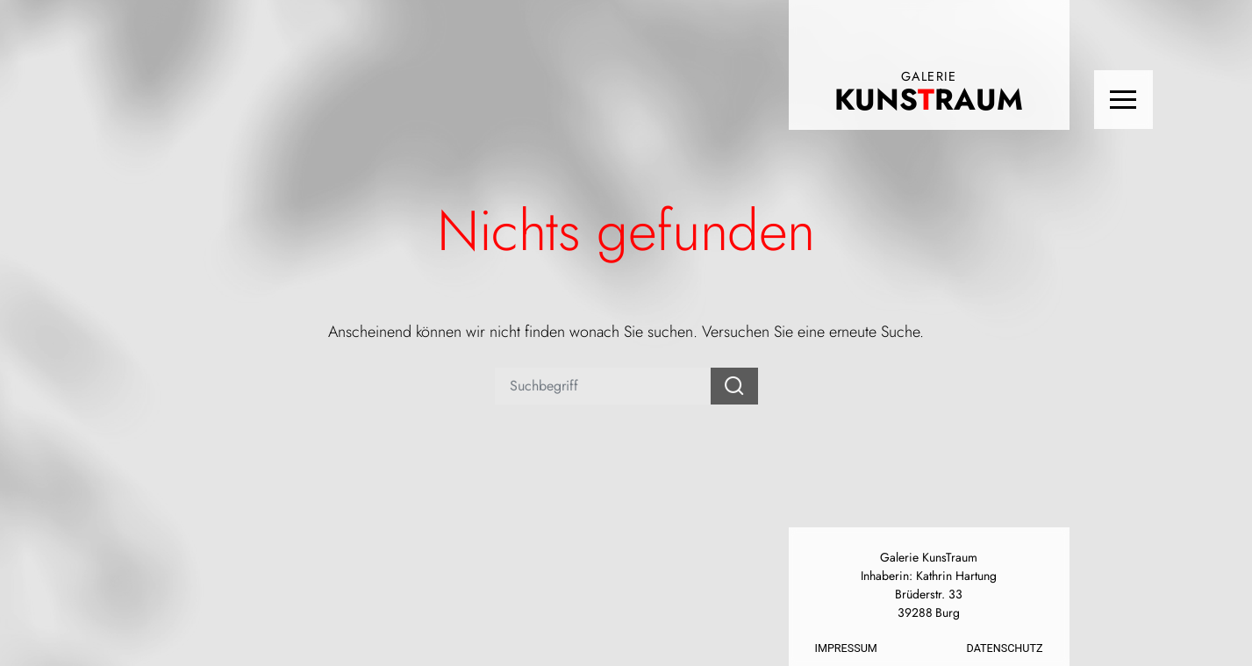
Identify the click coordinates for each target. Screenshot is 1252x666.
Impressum (846, 648)
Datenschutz (1005, 648)
